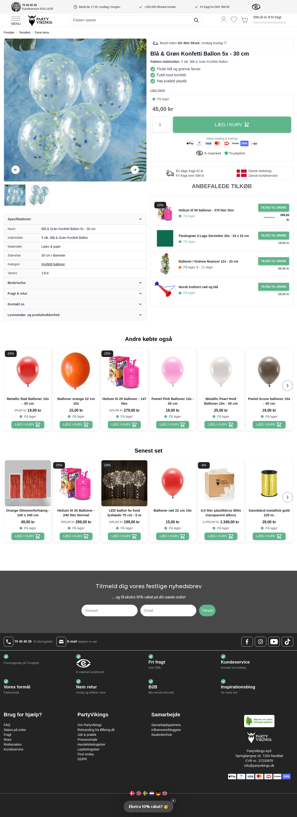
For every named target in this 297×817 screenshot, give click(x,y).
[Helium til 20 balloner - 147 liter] (124, 424)
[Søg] (196, 20)
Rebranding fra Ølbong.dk (96, 730)
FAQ (7, 725)
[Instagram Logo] (260, 642)
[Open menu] (16, 20)
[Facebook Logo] (247, 642)
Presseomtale (87, 739)
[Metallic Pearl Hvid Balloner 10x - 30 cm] (221, 424)
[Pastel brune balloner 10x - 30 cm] (269, 424)
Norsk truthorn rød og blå (198, 287)
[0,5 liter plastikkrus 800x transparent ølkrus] (221, 536)
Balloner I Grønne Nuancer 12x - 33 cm (208, 261)
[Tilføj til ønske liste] (140, 45)
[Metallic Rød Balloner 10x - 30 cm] (28, 424)
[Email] (168, 610)
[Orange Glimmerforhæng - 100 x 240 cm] (28, 536)
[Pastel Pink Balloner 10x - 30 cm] (172, 424)
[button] (148, 806)
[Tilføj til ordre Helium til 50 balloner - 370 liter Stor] (273, 207)
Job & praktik (86, 735)
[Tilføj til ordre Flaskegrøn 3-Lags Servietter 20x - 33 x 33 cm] (273, 235)
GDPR (82, 759)
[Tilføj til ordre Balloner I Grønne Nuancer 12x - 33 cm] (273, 261)
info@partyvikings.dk (259, 765)
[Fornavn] (109, 610)
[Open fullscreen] (75, 110)
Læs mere (157, 90)
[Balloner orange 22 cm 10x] (76, 424)
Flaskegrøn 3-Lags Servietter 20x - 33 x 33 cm (214, 236)
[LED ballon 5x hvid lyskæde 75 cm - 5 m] (124, 536)
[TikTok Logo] (287, 642)
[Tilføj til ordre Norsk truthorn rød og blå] (273, 287)
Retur (8, 739)
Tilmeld (207, 610)
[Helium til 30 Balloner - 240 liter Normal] (76, 536)
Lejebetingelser (88, 749)
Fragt (7, 735)
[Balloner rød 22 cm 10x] (172, 536)
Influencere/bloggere (166, 730)
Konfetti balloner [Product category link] (53, 264)
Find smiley (85, 754)
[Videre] (135, 170)
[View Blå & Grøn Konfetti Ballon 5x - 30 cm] (15, 195)
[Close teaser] (173, 800)
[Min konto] (224, 19)
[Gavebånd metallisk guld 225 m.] (269, 536)
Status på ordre (15, 730)
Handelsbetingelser (91, 744)
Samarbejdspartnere (166, 725)
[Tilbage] (15, 170)
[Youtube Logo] (274, 642)
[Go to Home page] (39, 20)
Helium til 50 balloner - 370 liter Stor (206, 210)
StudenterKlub (161, 735)
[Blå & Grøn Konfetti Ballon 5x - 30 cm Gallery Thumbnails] (27, 195)
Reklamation (13, 744)
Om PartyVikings (89, 725)
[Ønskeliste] (234, 20)
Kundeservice (13, 749)
